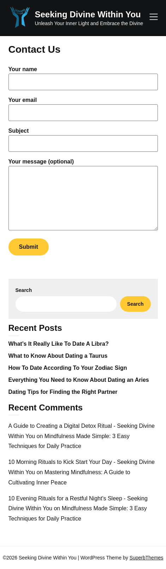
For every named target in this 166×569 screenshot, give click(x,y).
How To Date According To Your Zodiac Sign (67, 368)
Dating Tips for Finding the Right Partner (63, 392)
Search (24, 290)
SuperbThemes (147, 558)
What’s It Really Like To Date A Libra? (58, 344)
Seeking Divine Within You (88, 14)
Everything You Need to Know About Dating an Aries (78, 380)
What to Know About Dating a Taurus (58, 356)
